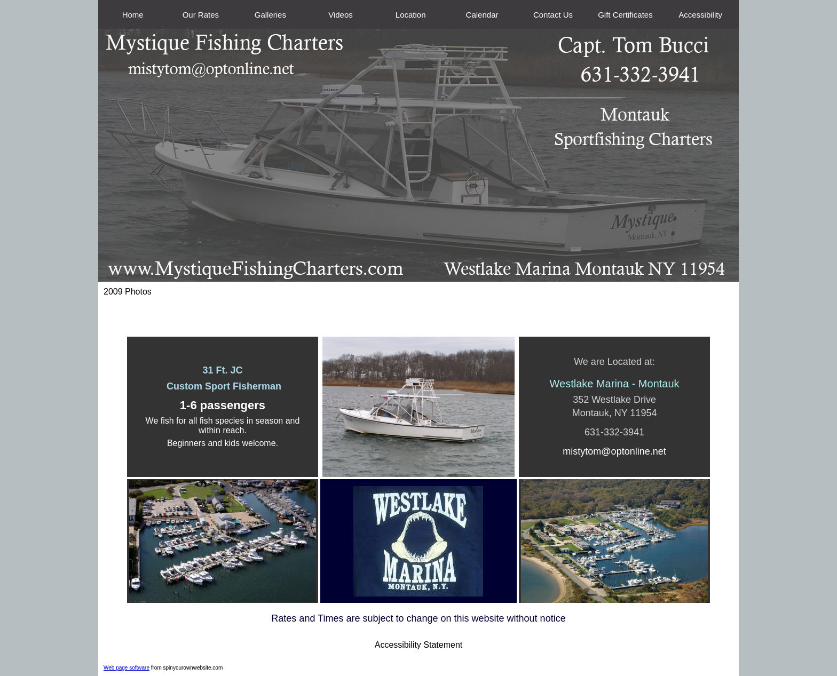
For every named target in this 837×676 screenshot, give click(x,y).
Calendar (482, 14)
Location (411, 14)
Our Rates (201, 14)
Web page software (126, 668)
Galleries (270, 14)
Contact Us (553, 14)
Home (133, 14)
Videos (340, 14)
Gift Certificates (625, 14)
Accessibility (700, 14)
